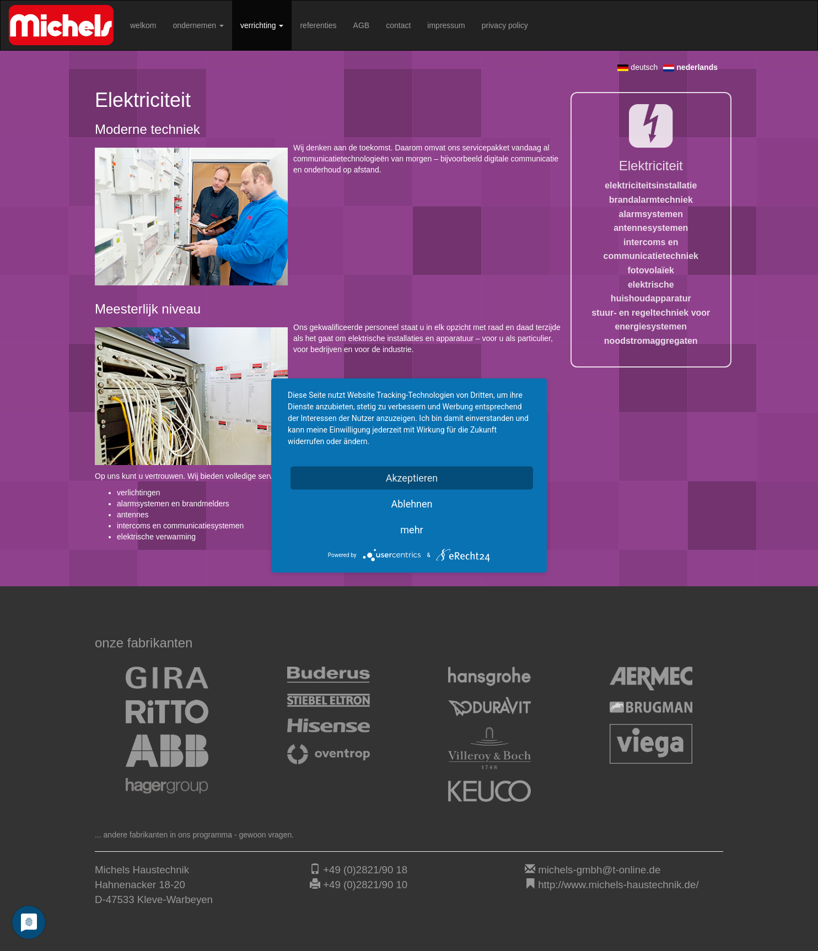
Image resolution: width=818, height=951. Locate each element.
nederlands (690, 67)
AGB (361, 25)
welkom (143, 25)
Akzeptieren (412, 478)
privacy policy (505, 25)
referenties (318, 25)
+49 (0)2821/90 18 (365, 870)
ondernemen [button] (198, 25)
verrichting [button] (261, 25)
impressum (446, 25)
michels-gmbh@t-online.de (599, 870)
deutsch (637, 67)
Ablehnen (411, 504)
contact (398, 25)
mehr (411, 530)
